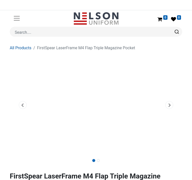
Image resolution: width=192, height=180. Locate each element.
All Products (20, 48)
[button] (23, 105)
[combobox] (96, 32)
